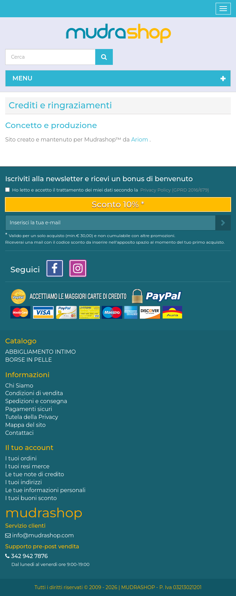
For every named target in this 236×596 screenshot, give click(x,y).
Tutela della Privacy (31, 417)
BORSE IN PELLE (28, 359)
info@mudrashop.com (43, 535)
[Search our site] (50, 57)
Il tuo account (29, 447)
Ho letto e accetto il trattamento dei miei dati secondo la (110, 190)
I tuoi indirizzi (23, 482)
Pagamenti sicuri (28, 409)
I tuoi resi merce (27, 466)
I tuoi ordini (21, 458)
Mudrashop (100, 139)
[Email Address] (110, 223)
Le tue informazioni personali (45, 490)
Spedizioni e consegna (36, 401)
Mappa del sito (25, 425)
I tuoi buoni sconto (31, 498)
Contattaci (19, 433)
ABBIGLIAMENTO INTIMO (40, 352)
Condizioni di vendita (34, 393)
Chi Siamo (19, 385)
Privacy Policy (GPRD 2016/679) (174, 190)
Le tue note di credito (34, 474)
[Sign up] (223, 223)
